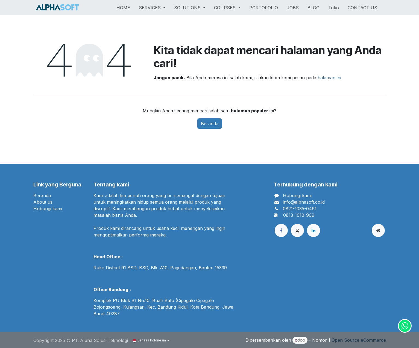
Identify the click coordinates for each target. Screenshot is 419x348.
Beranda (209, 123)
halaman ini (329, 77)
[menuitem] (123, 7)
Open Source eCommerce (359, 340)
